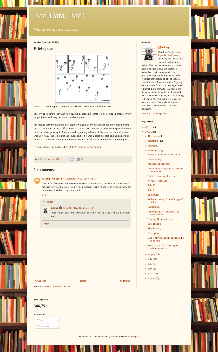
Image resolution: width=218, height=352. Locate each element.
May (150, 268)
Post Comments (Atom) (58, 286)
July (150, 259)
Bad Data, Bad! (59, 15)
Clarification (153, 207)
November (153, 141)
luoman (114, 336)
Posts (40, 320)
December (153, 136)
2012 (148, 131)
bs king (54, 208)
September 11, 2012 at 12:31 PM (78, 208)
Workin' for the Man (157, 181)
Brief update (153, 233)
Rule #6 (151, 190)
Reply (45, 195)
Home (83, 281)
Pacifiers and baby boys (158, 164)
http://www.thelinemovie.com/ (86, 146)
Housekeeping (154, 159)
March (151, 278)
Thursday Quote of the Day (160, 219)
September (153, 150)
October (152, 145)
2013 (148, 127)
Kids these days (154, 228)
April (151, 273)
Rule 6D (151, 185)
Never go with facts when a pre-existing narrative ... (162, 247)
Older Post (125, 281)
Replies (49, 202)
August (152, 254)
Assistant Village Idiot (53, 178)
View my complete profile (154, 113)
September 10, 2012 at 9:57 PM (80, 178)
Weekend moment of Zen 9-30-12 (163, 154)
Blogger (135, 336)
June (150, 264)
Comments (42, 326)
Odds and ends (154, 224)
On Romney (153, 195)
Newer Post (40, 281)
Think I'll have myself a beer (161, 176)
